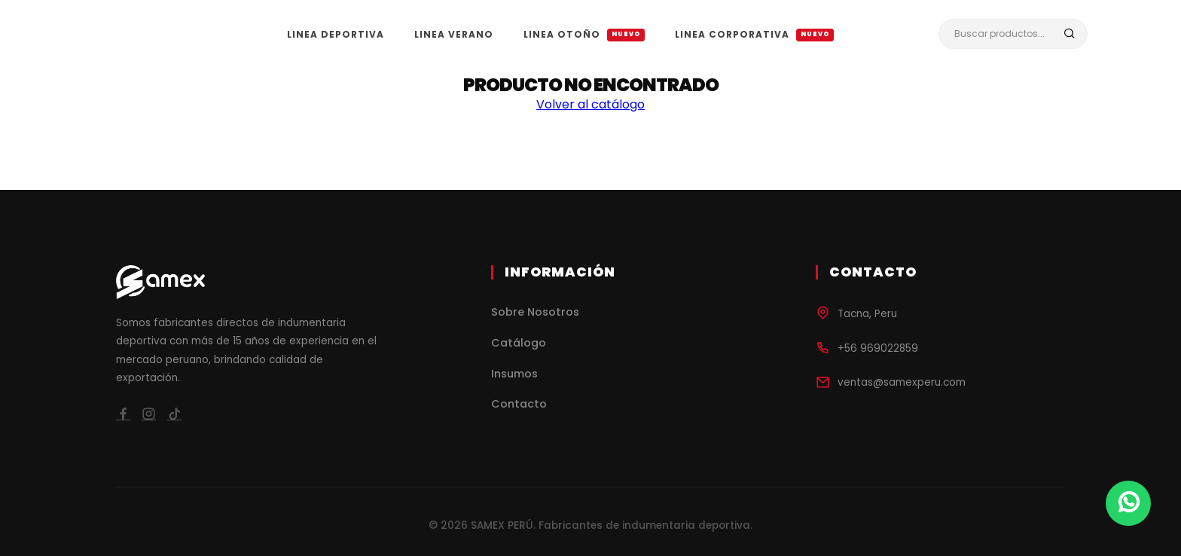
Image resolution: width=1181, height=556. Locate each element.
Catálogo (518, 342)
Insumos (514, 373)
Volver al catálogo (590, 104)
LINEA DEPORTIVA (335, 34)
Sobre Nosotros (535, 311)
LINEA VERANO (453, 34)
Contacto (519, 403)
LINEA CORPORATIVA (754, 34)
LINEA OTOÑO (584, 34)
